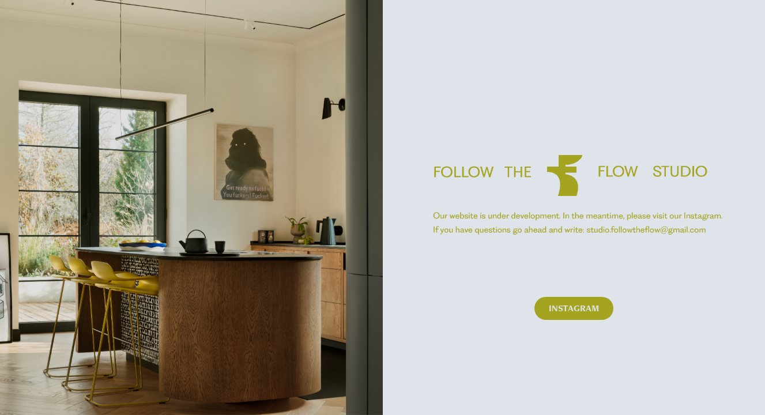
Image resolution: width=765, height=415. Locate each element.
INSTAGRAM (574, 308)
